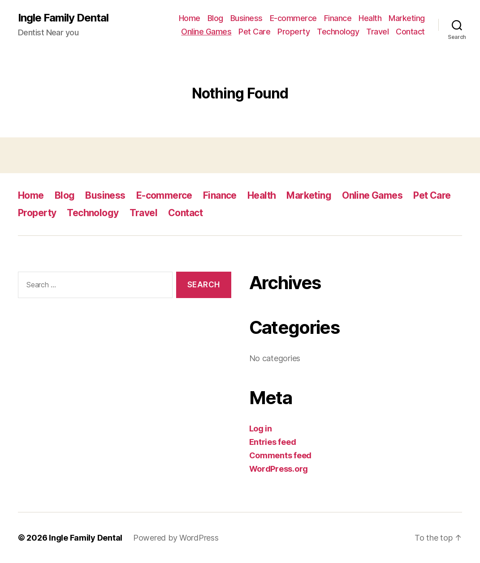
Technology (338, 31)
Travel (377, 31)
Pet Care (254, 31)
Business (246, 18)
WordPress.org (278, 468)
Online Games (206, 31)
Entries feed (272, 442)
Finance (338, 18)
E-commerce (293, 18)
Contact (410, 31)
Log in (260, 428)
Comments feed (280, 455)
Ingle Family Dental (63, 18)
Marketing (407, 18)
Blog (215, 18)
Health (370, 18)
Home (189, 18)
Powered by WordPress (176, 537)
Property (293, 31)
